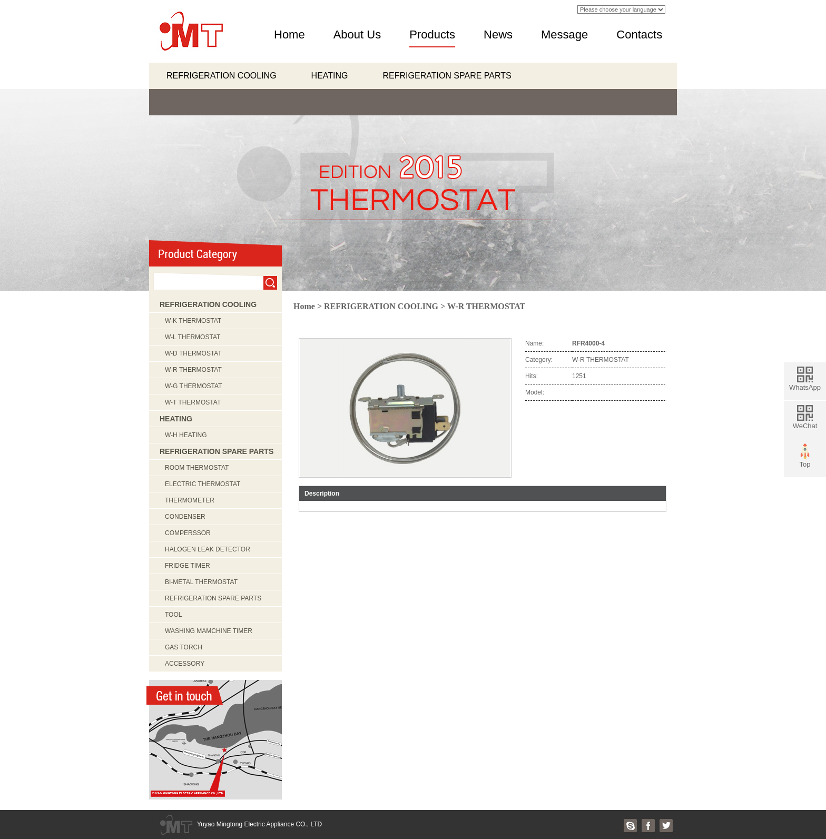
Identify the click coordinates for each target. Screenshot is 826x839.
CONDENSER (185, 516)
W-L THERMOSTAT (192, 337)
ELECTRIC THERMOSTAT (202, 484)
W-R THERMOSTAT (193, 369)
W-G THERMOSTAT (193, 386)
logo (190, 31)
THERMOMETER (189, 500)
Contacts (639, 34)
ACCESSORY (184, 663)
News (498, 34)
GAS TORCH (183, 647)
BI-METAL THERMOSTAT (201, 582)
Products (432, 34)
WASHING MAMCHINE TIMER (208, 631)
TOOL (173, 614)
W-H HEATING (186, 435)
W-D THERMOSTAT (193, 353)
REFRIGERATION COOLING (221, 75)
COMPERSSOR (188, 533)
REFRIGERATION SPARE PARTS (447, 75)
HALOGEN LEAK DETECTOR (207, 549)
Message (564, 34)
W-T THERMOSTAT (193, 402)
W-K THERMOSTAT (193, 320)
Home (289, 34)
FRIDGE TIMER (187, 565)
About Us (357, 34)
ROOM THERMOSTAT (197, 467)
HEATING (329, 75)
